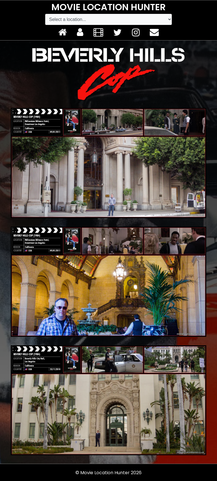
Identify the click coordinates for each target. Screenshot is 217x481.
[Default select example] (108, 19)
